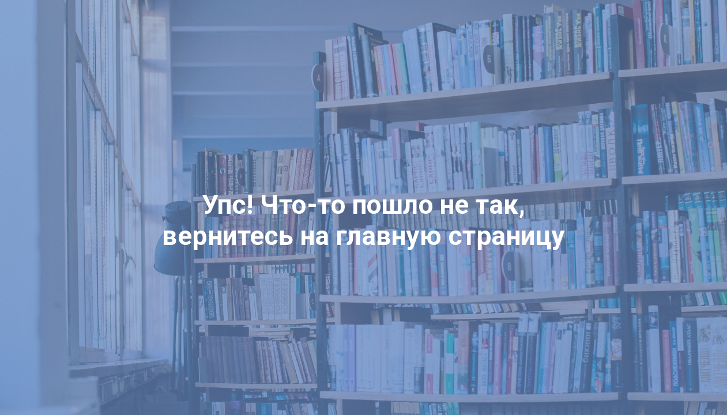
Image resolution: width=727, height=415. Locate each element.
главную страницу (450, 235)
